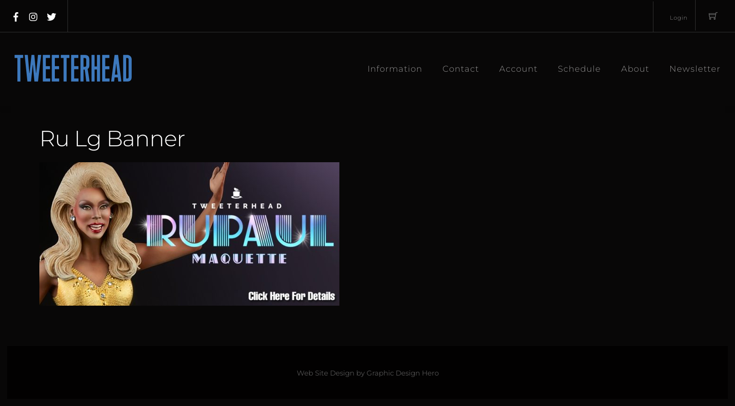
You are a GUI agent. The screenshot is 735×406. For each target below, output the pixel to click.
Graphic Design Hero (403, 373)
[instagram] (33, 15)
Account (518, 69)
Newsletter (694, 69)
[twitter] (51, 15)
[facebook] (15, 15)
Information (395, 69)
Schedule (579, 69)
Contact (460, 69)
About (635, 69)
